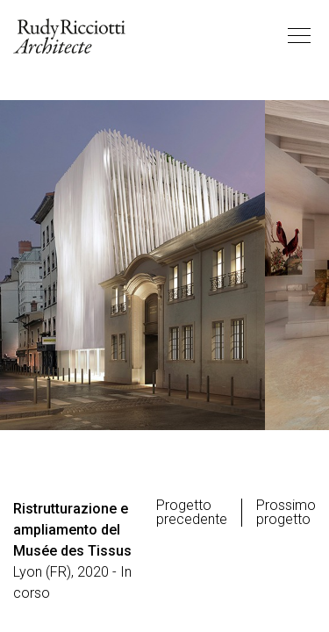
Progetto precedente (191, 513)
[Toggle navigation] (299, 36)
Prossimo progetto (286, 513)
